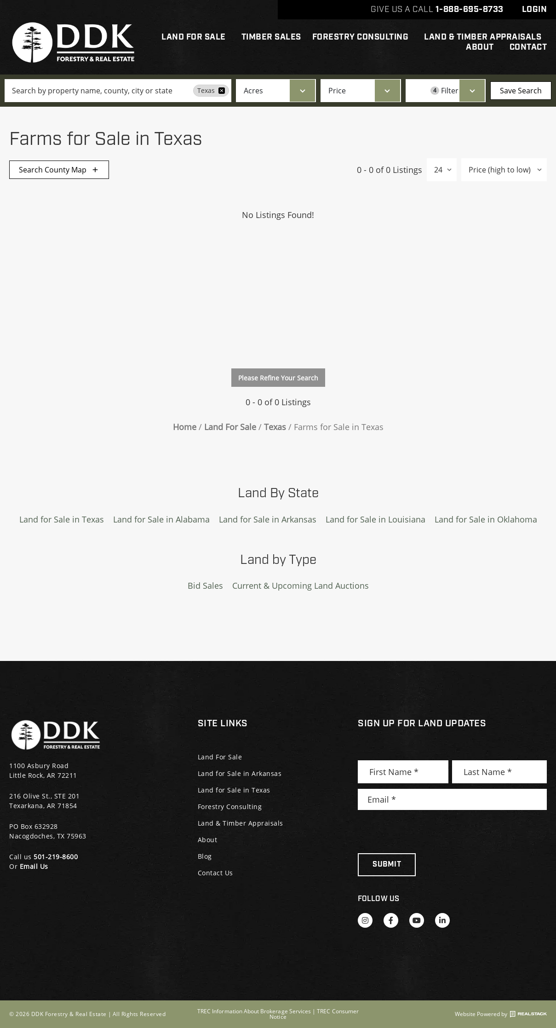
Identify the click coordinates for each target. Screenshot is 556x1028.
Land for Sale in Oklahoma (486, 519)
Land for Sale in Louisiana (375, 519)
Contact (528, 47)
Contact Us (215, 872)
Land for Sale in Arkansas (267, 519)
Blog (205, 856)
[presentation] (428, 832)
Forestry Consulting (362, 37)
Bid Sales (205, 585)
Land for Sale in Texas (61, 519)
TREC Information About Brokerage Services (254, 1011)
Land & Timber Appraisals (482, 37)
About (482, 47)
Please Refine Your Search (278, 377)
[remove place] (221, 90)
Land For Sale (195, 37)
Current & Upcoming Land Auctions (300, 585)
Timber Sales (271, 37)
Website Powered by (501, 1014)
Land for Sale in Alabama (161, 519)
